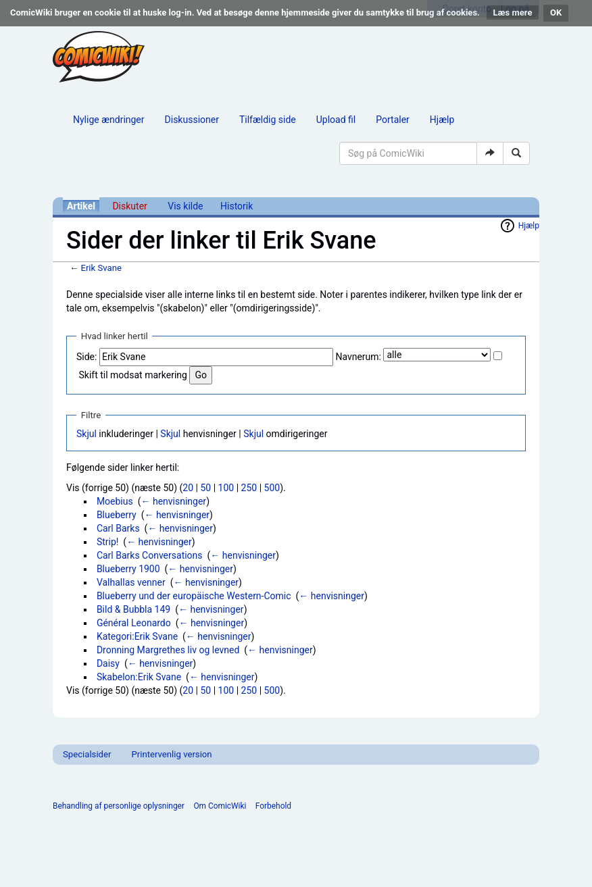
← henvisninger (173, 501)
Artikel (81, 206)
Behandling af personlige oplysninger (118, 806)
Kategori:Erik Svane (137, 636)
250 (249, 487)
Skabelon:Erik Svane (139, 676)
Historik (236, 206)
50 (205, 487)
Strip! (108, 541)
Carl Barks (118, 528)
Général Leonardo (134, 622)
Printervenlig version (171, 754)
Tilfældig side (267, 119)
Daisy (108, 663)
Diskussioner (192, 119)
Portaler (393, 119)
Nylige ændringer (109, 119)
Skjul (86, 433)
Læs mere (513, 12)
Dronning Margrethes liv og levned (168, 649)
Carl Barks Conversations (150, 555)
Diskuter (129, 206)
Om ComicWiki (219, 806)
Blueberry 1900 (128, 568)
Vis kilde (185, 206)
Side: (86, 356)
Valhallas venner (131, 582)
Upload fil (335, 119)
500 (272, 487)
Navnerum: (358, 356)
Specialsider (87, 754)
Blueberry (117, 514)
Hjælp (442, 119)
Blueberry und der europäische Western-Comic (194, 595)
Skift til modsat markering (132, 375)
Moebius (115, 501)
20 (187, 487)
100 (226, 487)
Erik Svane (101, 268)
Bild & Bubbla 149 (133, 609)
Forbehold (273, 806)
